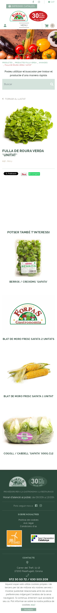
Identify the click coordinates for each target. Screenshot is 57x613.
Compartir (34, 174)
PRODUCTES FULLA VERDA (25, 63)
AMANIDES (43, 63)
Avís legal (28, 523)
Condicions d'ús (28, 526)
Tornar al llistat (14, 99)
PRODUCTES (7, 63)
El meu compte (5, 25)
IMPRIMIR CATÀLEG (22, 6)
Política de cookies (29, 520)
